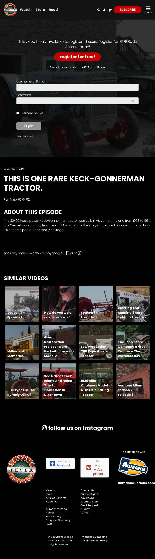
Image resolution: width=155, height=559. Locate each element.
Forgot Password (25, 136)
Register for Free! (77, 57)
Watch (26, 9)
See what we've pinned (94, 467)
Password (23, 95)
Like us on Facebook (60, 463)
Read (53, 9)
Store (40, 9)
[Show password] (132, 100)
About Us (51, 501)
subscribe (127, 9)
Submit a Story (89, 501)
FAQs (49, 524)
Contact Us (87, 490)
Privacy (85, 509)
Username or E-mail (31, 81)
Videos (50, 490)
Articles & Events (56, 498)
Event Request (89, 505)
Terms (84, 512)
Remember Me (29, 113)
